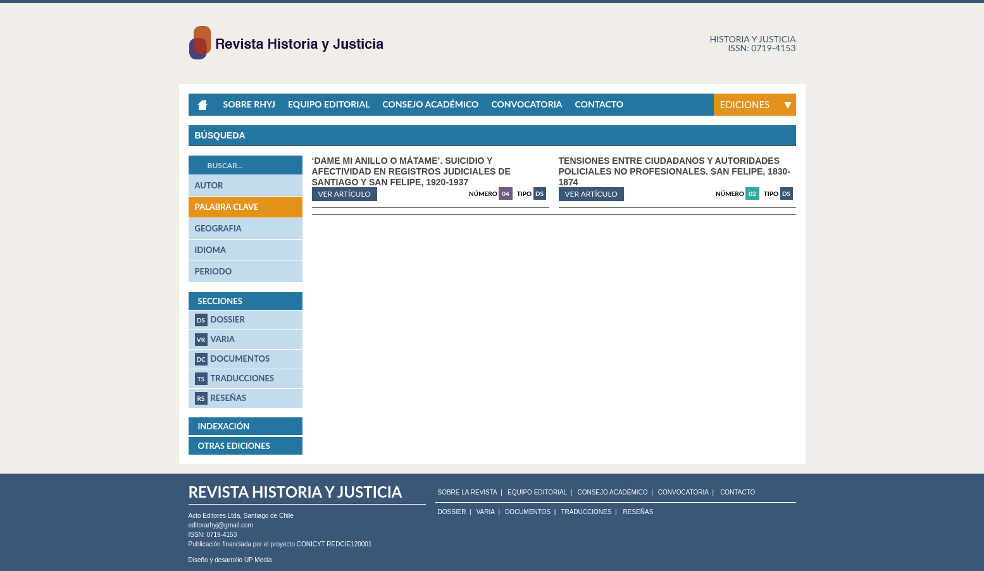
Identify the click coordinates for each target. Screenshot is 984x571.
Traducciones (235, 378)
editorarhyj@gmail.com (221, 525)
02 (752, 193)
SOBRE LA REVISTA (467, 492)
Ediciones (745, 104)
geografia (218, 228)
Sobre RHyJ (249, 104)
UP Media (258, 559)
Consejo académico (430, 104)
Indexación (224, 426)
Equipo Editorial (329, 104)
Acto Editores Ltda (214, 515)
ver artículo (344, 194)
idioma (210, 250)
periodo (213, 271)
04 (505, 193)
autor (209, 185)
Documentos (232, 359)
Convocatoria (526, 104)
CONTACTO (737, 492)
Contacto (599, 104)
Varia (215, 339)
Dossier (220, 320)
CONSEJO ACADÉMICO (612, 492)
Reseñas (221, 398)
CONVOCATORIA (683, 492)
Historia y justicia (752, 39)
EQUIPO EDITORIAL (537, 492)
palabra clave (227, 207)
